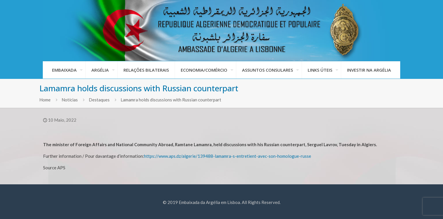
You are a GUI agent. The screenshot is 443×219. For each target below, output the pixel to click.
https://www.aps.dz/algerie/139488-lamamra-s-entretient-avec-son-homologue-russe (227, 156)
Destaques (99, 99)
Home (45, 99)
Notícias (70, 99)
